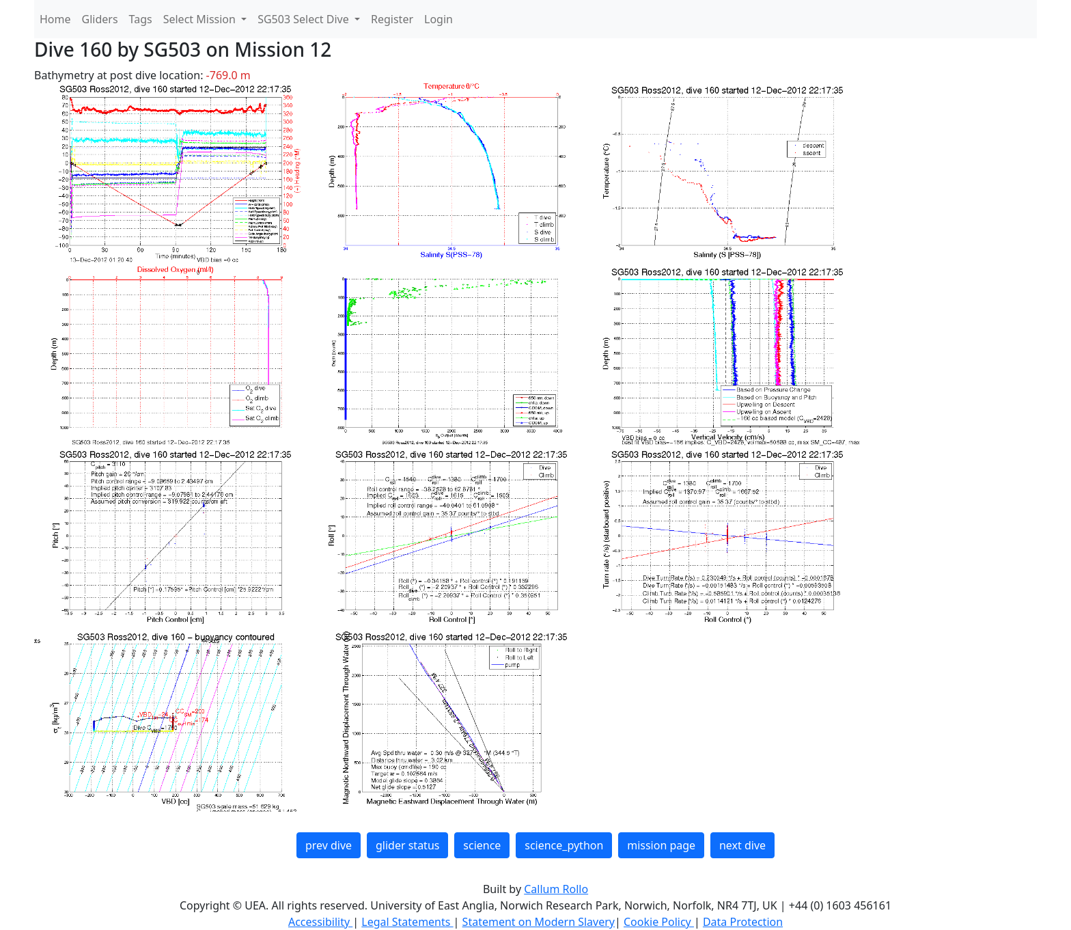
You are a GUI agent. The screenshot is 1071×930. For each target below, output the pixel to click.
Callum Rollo (556, 889)
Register (392, 19)
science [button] (482, 845)
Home (55, 19)
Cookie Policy (659, 921)
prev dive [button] (328, 845)
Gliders (100, 19)
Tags (140, 19)
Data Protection (743, 921)
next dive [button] (742, 845)
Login (438, 19)
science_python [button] (564, 845)
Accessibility (320, 921)
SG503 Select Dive (305, 19)
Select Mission (200, 19)
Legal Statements (407, 921)
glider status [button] (407, 845)
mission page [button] (661, 845)
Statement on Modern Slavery (538, 921)
